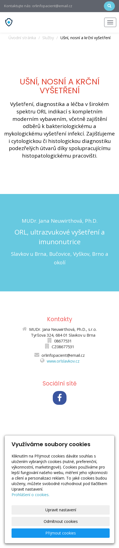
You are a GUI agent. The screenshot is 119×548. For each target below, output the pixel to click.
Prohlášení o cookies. (30, 494)
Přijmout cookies (60, 533)
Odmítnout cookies (61, 521)
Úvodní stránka (22, 37)
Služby (48, 37)
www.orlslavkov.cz (63, 361)
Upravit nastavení (60, 509)
